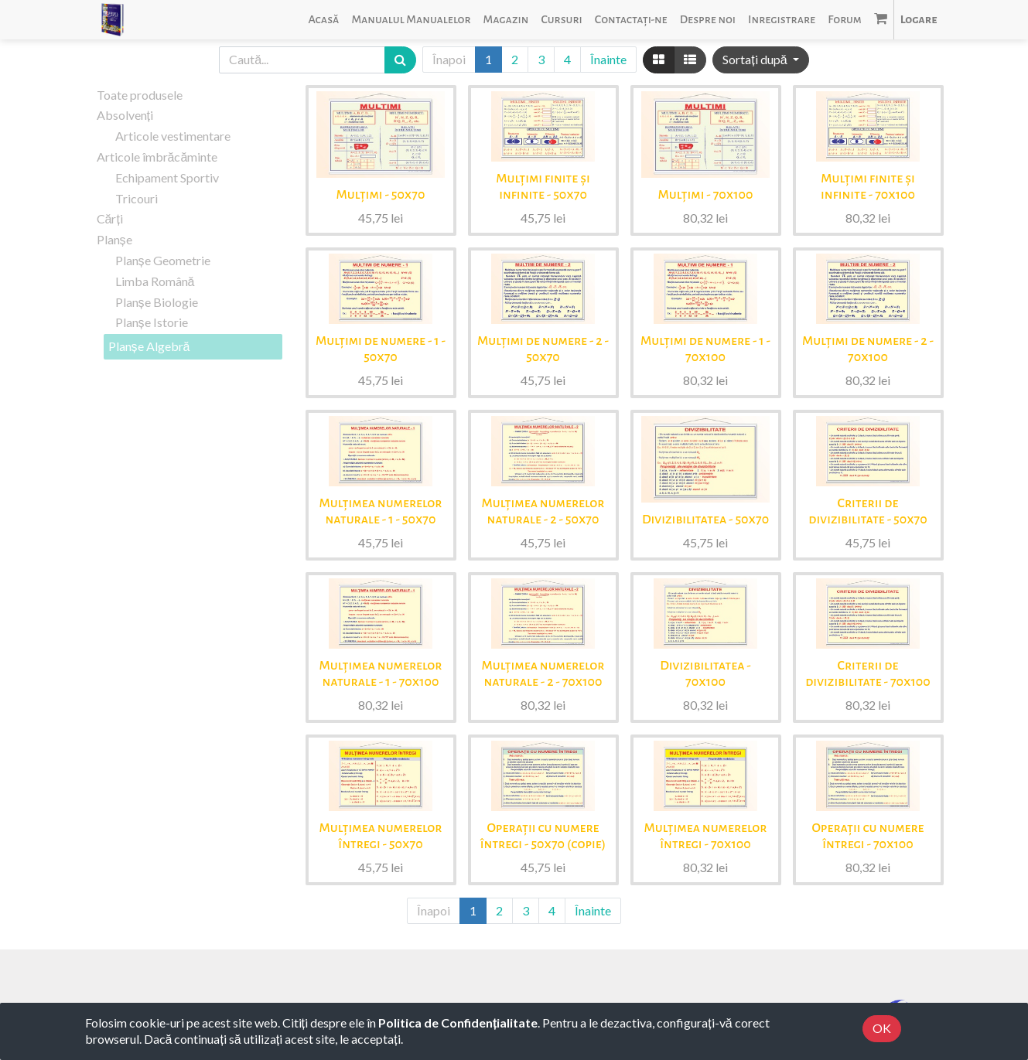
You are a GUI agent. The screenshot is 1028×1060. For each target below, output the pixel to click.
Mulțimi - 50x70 (380, 195)
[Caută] (400, 59)
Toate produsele (140, 94)
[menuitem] (323, 19)
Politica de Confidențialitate (458, 1022)
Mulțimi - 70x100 (705, 195)
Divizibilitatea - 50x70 (705, 520)
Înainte (608, 59)
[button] (760, 59)
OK (882, 1028)
